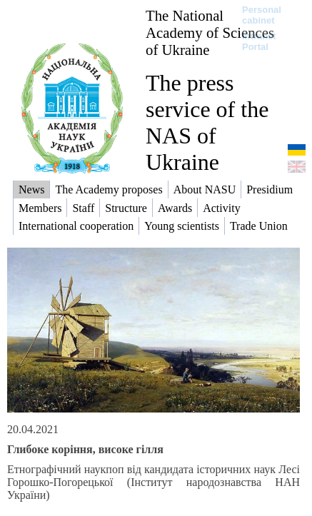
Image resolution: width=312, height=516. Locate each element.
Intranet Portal (259, 41)
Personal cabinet (261, 15)
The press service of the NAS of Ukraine (207, 122)
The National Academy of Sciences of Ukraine (210, 32)
